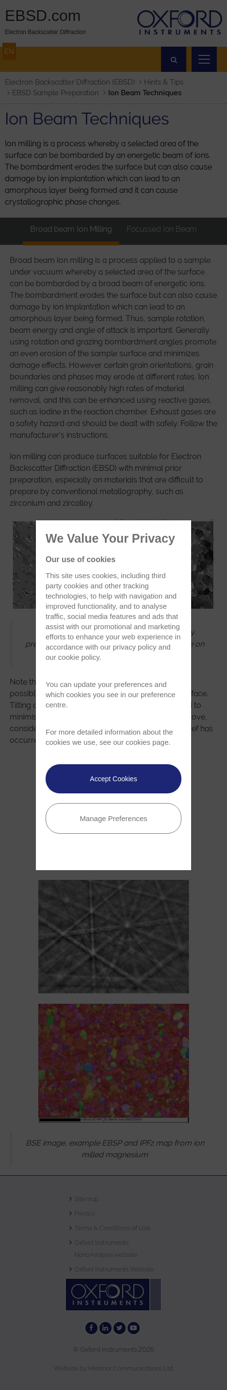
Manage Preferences (113, 818)
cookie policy (78, 657)
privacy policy (134, 647)
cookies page (147, 742)
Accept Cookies (113, 779)
